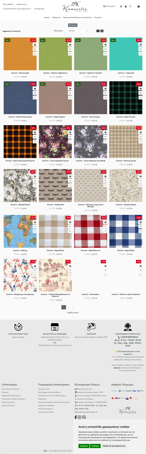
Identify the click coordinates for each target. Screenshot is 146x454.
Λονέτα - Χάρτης (20, 250)
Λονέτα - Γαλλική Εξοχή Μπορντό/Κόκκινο (55, 295)
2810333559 (95, 395)
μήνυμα (117, 368)
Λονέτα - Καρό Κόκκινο (90, 250)
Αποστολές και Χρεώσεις (11, 389)
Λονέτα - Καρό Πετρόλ (125, 117)
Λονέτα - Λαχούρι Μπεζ (126, 205)
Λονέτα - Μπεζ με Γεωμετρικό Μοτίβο (90, 206)
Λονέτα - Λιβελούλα (55, 205)
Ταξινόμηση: (58, 31)
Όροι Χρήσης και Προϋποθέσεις (49, 392)
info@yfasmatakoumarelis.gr (87, 412)
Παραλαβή (42, 345)
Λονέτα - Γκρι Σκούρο (90, 117)
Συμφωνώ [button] (84, 446)
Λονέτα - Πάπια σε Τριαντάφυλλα (126, 294)
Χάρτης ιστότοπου (8, 405)
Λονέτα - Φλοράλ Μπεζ (20, 205)
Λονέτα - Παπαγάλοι (90, 294)
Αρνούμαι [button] (95, 446)
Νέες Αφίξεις (8, 4)
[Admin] (1, 452)
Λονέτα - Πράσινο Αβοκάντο (55, 73)
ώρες (104, 395)
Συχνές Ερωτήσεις (8, 402)
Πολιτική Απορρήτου (45, 409)
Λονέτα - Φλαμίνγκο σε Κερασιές (20, 294)
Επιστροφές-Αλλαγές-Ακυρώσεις (14, 399)
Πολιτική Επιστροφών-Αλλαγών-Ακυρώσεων (54, 402)
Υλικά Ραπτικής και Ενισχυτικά (17, 9)
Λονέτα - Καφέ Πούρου (55, 117)
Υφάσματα (21, 4)
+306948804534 (101, 402)
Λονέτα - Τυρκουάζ (126, 73)
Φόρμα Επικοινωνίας (83, 389)
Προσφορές (39, 9)
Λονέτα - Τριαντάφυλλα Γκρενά (55, 161)
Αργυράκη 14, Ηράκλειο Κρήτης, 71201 (90, 392)
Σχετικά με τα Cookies (46, 412)
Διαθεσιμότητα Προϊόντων (11, 395)
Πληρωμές (5, 392)
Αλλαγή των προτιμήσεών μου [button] (114, 446)
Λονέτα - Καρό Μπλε (125, 250)
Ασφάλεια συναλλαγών (46, 405)
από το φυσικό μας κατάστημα (59, 345)
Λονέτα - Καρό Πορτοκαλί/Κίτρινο (20, 161)
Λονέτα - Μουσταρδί (20, 73)
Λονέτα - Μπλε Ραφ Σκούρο (20, 117)
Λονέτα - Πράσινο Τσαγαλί (90, 73)
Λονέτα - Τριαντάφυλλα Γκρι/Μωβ (90, 161)
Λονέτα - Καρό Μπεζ (55, 250)
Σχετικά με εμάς (43, 389)
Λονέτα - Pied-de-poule (126, 161)
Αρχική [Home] (46, 17)
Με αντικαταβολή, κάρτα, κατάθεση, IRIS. (91, 337)
